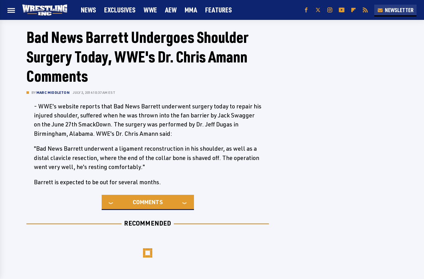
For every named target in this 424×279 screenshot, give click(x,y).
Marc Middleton (53, 92)
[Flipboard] (353, 10)
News (88, 10)
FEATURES (218, 10)
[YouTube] (341, 10)
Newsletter (395, 10)
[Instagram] (330, 10)
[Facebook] (306, 10)
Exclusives (120, 10)
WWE (150, 10)
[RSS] (365, 10)
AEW (171, 10)
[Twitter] (318, 10)
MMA (191, 10)
